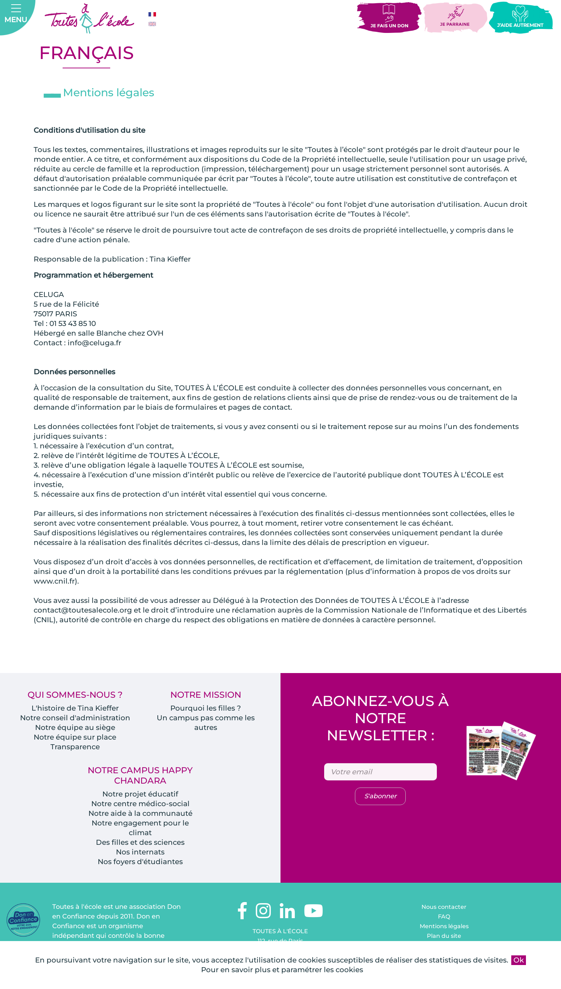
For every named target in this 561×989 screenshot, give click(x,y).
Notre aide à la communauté (140, 813)
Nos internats (140, 852)
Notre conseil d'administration (75, 717)
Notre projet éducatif (140, 794)
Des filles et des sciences (140, 842)
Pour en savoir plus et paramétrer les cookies (282, 969)
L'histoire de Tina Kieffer (75, 708)
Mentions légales (444, 926)
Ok (518, 960)
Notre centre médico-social (140, 803)
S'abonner (380, 796)
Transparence (75, 746)
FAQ (444, 916)
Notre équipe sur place (75, 737)
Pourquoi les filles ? (205, 708)
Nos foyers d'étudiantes (140, 861)
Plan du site (444, 935)
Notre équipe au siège (75, 727)
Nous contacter (444, 906)
